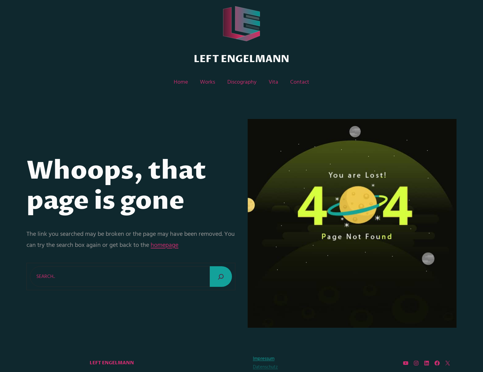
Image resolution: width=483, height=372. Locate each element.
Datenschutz (265, 367)
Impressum (263, 358)
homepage (164, 245)
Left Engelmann (241, 59)
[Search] (221, 276)
